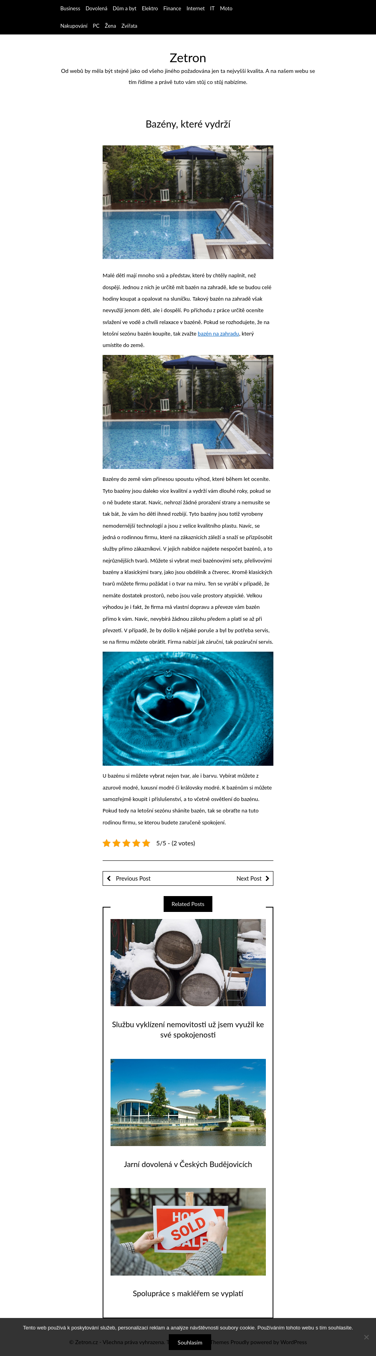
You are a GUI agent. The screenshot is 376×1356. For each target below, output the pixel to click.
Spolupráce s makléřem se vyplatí (188, 1293)
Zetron (188, 57)
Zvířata (129, 26)
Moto (226, 8)
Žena (110, 26)
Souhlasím (190, 1342)
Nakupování (74, 26)
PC (96, 26)
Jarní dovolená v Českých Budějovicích (188, 1164)
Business (70, 8)
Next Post (249, 878)
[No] (366, 1337)
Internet (196, 8)
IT (212, 8)
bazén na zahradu (218, 333)
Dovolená (96, 8)
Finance (172, 8)
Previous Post (133, 878)
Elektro (150, 8)
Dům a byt (125, 8)
